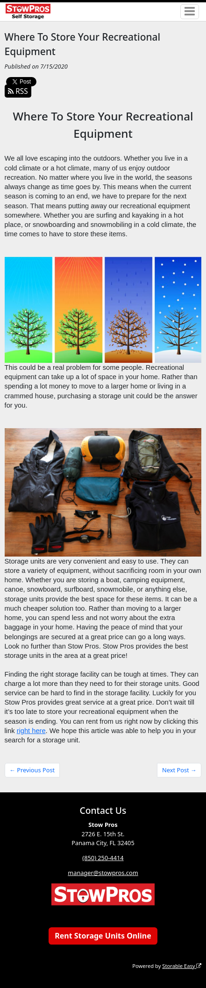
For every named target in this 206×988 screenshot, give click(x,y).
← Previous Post (32, 770)
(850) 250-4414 (102, 858)
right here (31, 730)
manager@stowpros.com (103, 872)
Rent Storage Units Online (103, 936)
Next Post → (179, 770)
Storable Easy (181, 965)
